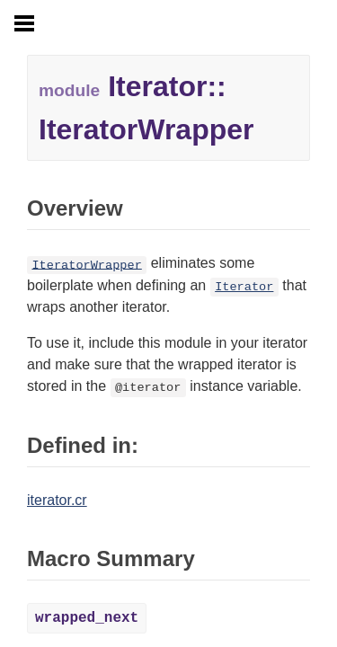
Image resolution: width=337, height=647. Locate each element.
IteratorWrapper (86, 264)
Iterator (244, 287)
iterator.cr (57, 500)
